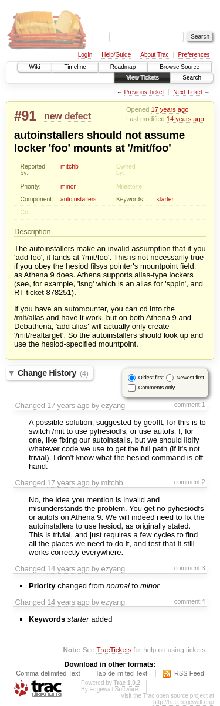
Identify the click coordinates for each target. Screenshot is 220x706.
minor (68, 186)
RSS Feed (189, 673)
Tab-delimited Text (121, 673)
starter (165, 199)
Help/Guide (116, 55)
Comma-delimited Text (48, 673)
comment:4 (189, 601)
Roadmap (123, 67)
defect (78, 116)
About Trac (154, 55)
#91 (25, 116)
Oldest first (151, 378)
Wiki (34, 67)
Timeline (75, 67)
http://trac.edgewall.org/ (183, 702)
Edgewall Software (113, 689)
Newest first (190, 378)
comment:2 (189, 481)
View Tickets (142, 77)
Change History (53, 373)
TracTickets (113, 649)
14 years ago (185, 118)
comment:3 (189, 567)
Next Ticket (187, 92)
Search (191, 77)
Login (85, 55)
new (53, 116)
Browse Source (179, 67)
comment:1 (189, 404)
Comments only (156, 387)
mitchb (69, 166)
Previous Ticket (144, 92)
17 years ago (169, 109)
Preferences (194, 55)
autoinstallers (78, 199)
